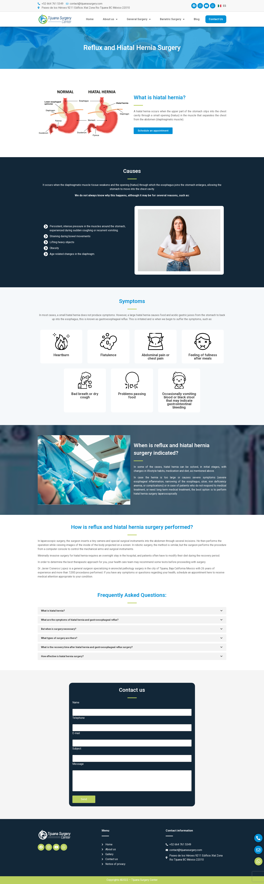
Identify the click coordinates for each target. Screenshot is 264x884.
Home (90, 19)
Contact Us (216, 19)
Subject (76, 748)
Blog (197, 19)
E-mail (76, 733)
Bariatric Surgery (172, 19)
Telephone (78, 718)
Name (75, 702)
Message (78, 764)
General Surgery (139, 19)
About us (110, 19)
